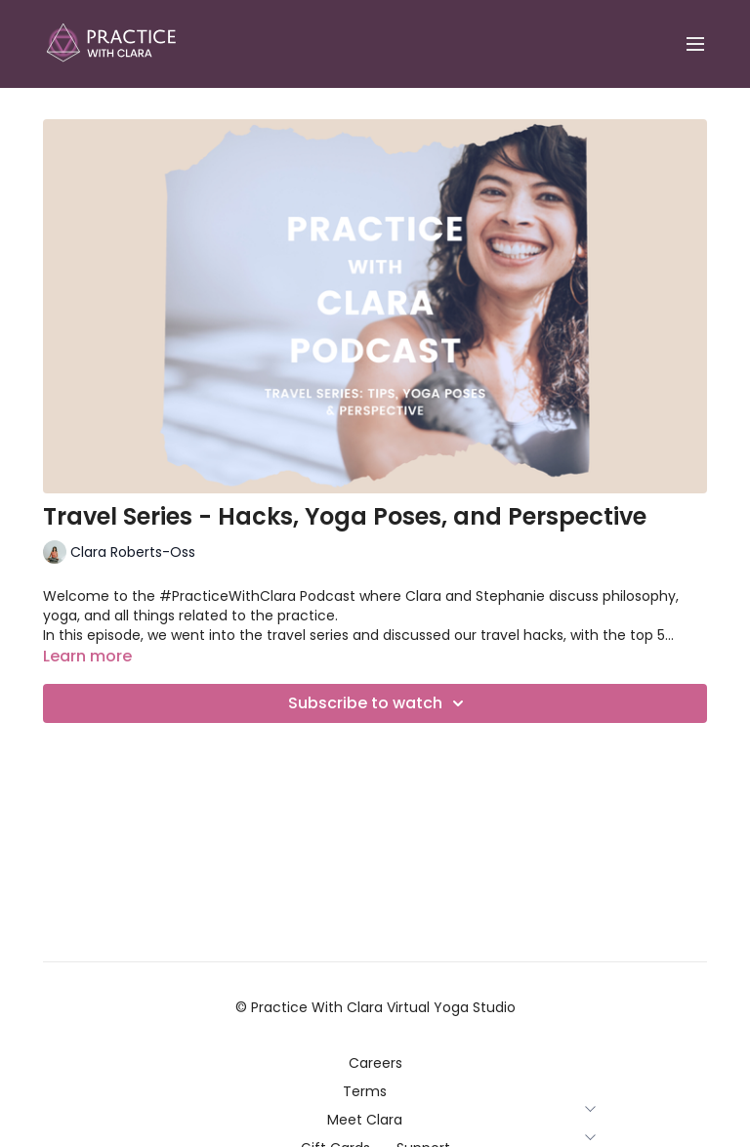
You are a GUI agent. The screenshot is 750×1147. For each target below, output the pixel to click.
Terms (375, 1091)
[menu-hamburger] (695, 44)
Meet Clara (375, 1119)
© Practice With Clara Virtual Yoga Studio (375, 1007)
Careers (375, 1063)
